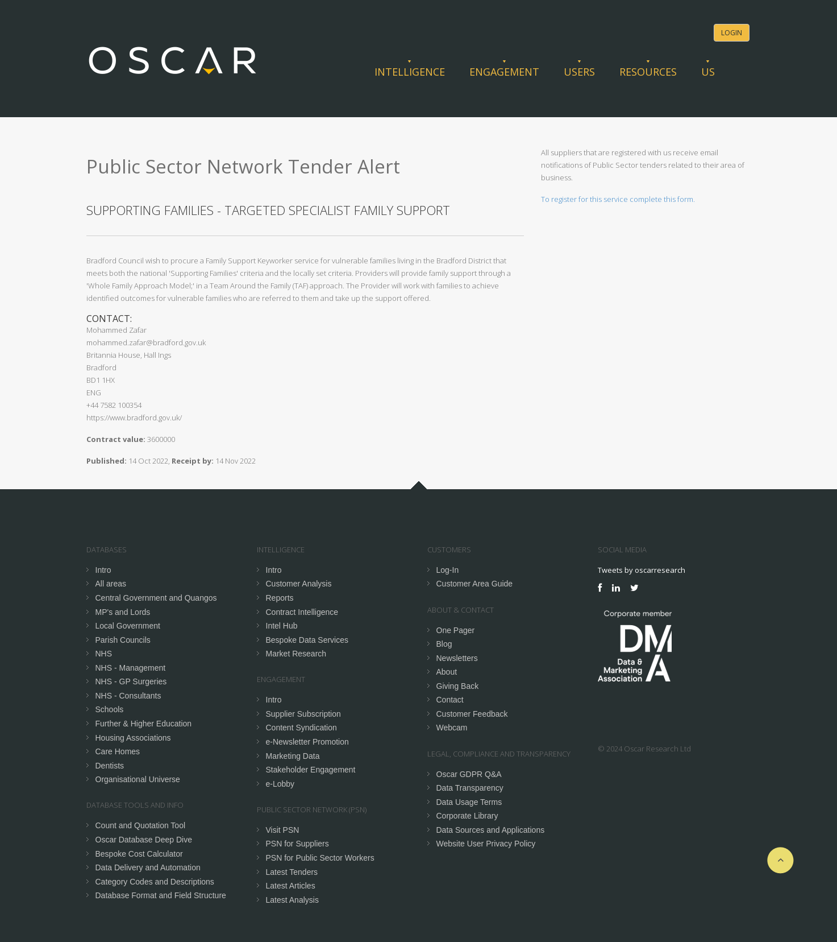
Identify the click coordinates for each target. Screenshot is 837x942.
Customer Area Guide (474, 583)
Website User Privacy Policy (486, 843)
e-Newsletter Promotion (307, 741)
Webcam (452, 727)
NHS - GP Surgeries (131, 681)
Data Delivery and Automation (148, 867)
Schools (109, 709)
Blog (444, 643)
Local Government (127, 625)
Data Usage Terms (469, 802)
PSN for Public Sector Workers (320, 857)
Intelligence (409, 71)
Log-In (447, 570)
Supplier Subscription (303, 713)
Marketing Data (293, 756)
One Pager (455, 630)
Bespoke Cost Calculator (139, 853)
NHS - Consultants (128, 695)
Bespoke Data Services (307, 639)
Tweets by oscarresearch (641, 570)
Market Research (296, 653)
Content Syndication (301, 727)
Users (579, 71)
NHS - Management (130, 667)
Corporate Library (467, 815)
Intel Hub (282, 625)
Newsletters (457, 658)
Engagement (504, 71)
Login (731, 33)
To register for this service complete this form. (618, 199)
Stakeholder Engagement (311, 769)
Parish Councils (123, 639)
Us (708, 71)
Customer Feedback (472, 713)
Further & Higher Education (143, 723)
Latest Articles (290, 885)
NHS (104, 653)
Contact (450, 699)
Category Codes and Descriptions (154, 881)
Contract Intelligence (302, 612)
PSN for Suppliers (297, 843)
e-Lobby (280, 783)
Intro (103, 570)
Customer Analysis (299, 583)
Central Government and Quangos (156, 597)
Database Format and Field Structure (160, 895)
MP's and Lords (123, 612)
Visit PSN (282, 829)
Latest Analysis (292, 899)
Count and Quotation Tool (140, 825)
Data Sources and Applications (490, 829)
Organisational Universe (137, 779)
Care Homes (117, 751)
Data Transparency (469, 787)
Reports (280, 597)
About (446, 671)
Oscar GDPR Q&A (469, 774)
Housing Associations (133, 737)
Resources (648, 71)
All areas (110, 583)
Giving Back (457, 686)
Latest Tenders (292, 872)
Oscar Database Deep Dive (143, 839)
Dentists (109, 765)
